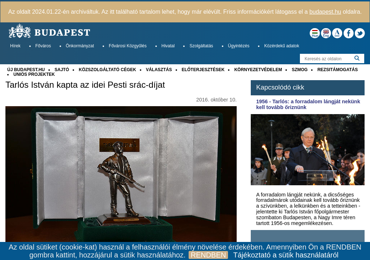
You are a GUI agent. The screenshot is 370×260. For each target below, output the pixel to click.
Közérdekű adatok (281, 45)
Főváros (43, 45)
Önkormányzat (80, 45)
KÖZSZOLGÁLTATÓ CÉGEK (107, 69)
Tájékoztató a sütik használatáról (285, 255)
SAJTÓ (62, 69)
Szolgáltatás (201, 45)
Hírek (15, 45)
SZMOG (299, 69)
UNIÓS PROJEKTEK (34, 74)
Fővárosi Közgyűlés (128, 45)
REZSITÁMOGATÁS (337, 69)
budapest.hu (325, 12)
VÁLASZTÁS (159, 69)
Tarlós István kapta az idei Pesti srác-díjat (85, 85)
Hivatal (168, 45)
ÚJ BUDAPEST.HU (26, 69)
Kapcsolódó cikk (280, 87)
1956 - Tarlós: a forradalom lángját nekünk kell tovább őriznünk (308, 104)
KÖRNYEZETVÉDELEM (258, 69)
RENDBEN (208, 255)
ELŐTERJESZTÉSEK (203, 69)
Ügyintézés (238, 45)
